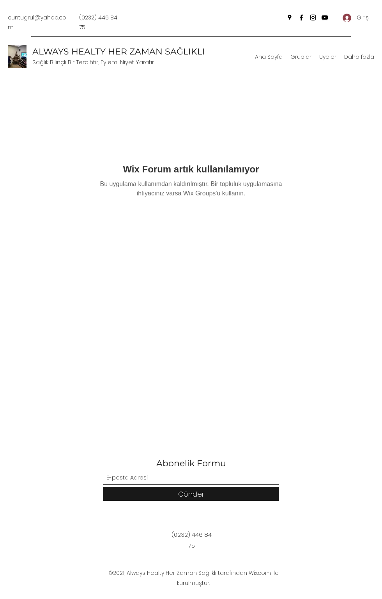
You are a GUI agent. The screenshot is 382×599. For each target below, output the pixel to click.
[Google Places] (290, 17)
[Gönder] (191, 494)
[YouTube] (325, 17)
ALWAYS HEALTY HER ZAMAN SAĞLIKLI (118, 51)
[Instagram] (313, 17)
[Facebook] (301, 17)
